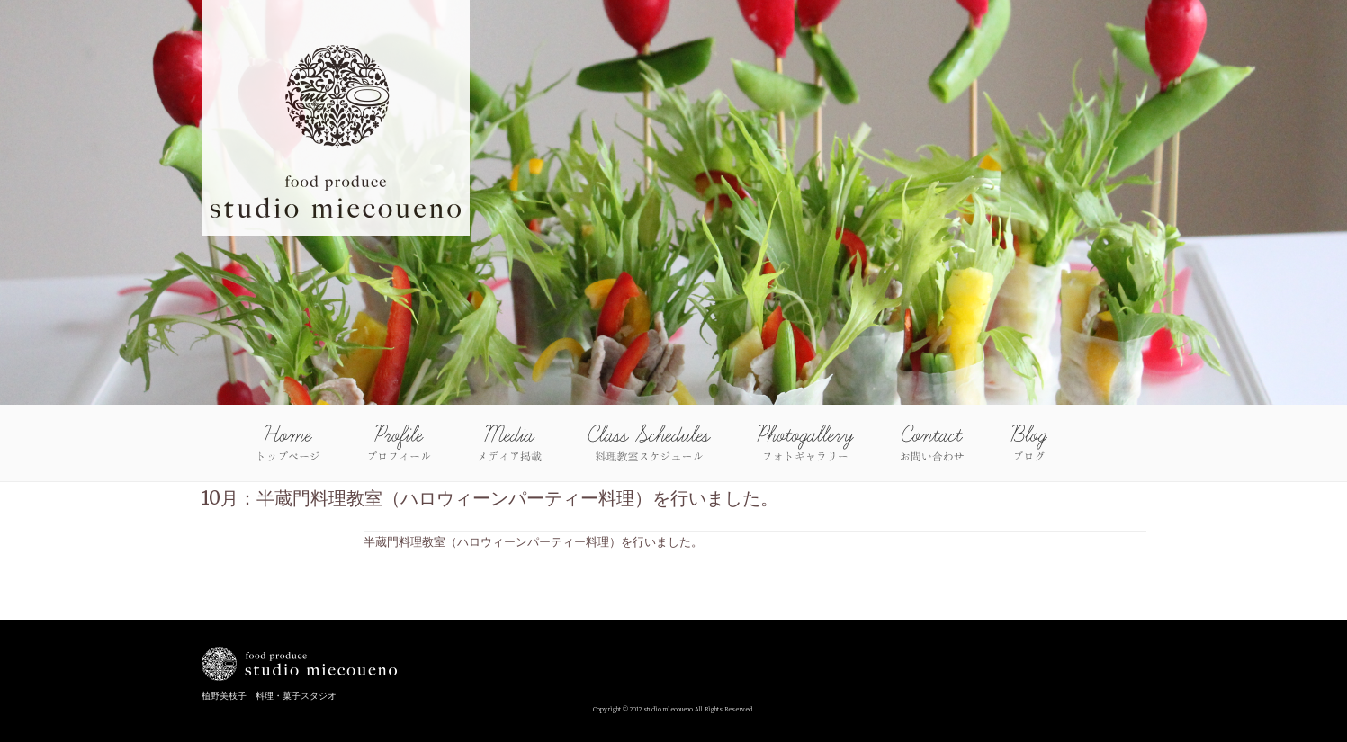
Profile (399, 443)
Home (288, 443)
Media (510, 443)
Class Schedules (649, 443)
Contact (932, 443)
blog (1028, 443)
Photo (805, 443)
